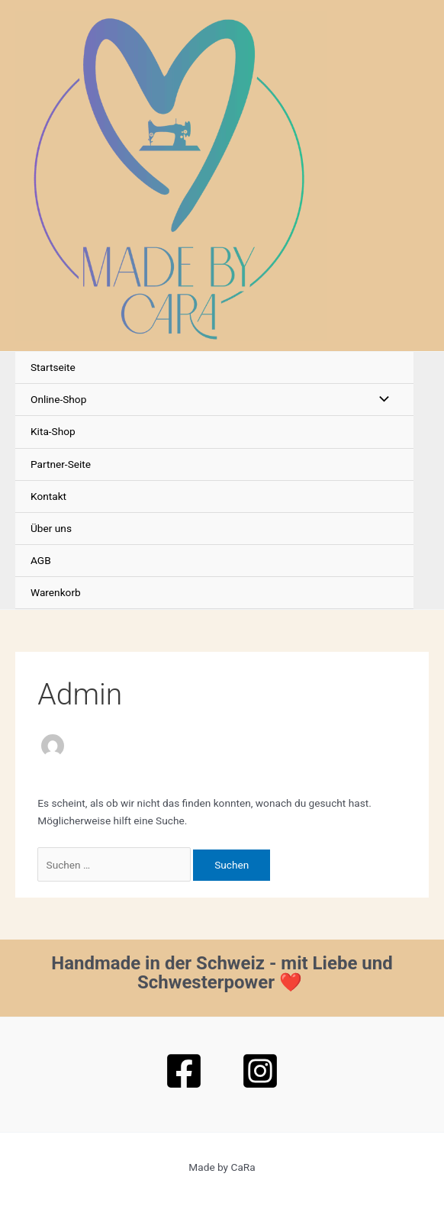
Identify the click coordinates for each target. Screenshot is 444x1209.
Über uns (51, 528)
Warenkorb (56, 592)
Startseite (53, 367)
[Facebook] (184, 1071)
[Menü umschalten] (380, 399)
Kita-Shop (53, 431)
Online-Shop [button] (58, 399)
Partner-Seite (61, 464)
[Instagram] (260, 1071)
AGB (41, 560)
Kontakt (48, 496)
